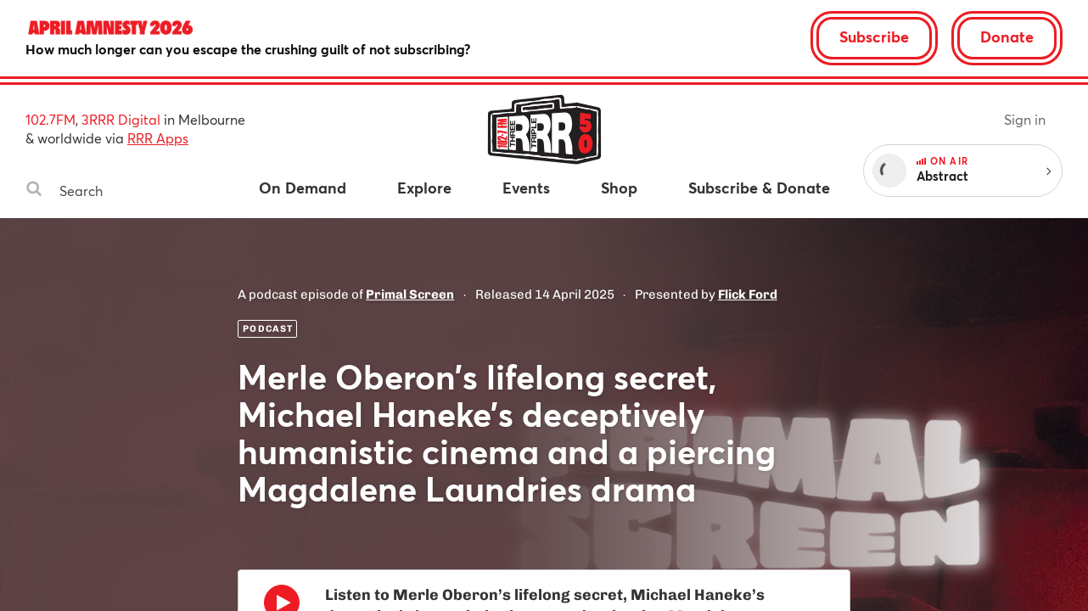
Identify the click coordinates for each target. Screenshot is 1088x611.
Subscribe (874, 36)
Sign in (1025, 119)
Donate (1007, 36)
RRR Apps (157, 138)
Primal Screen (410, 294)
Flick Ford (747, 294)
